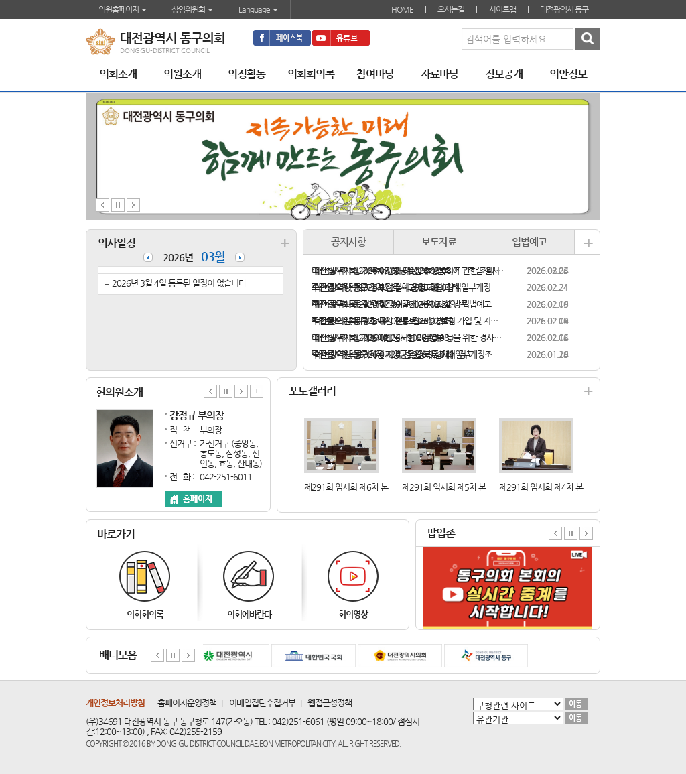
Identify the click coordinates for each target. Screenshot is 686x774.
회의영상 (353, 614)
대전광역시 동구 (564, 9)
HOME (402, 9)
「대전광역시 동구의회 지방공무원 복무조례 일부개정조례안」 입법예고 (408, 354)
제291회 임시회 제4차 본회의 (548, 487)
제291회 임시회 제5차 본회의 (451, 487)
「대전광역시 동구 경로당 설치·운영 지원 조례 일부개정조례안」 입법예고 (408, 287)
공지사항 (348, 241)
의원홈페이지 (122, 9)
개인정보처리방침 (115, 703)
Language (258, 9)
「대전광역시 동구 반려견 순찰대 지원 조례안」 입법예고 (401, 304)
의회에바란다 (249, 614)
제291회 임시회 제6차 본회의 (353, 487)
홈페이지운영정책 (186, 703)
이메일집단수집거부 (262, 703)
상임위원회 (192, 9)
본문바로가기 (0, 0)
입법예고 (529, 241)
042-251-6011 (226, 477)
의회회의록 (145, 614)
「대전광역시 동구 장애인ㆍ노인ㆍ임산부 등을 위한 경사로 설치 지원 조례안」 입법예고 (408, 337)
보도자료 (438, 241)
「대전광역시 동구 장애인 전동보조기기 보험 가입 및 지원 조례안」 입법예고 (408, 321)
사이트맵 (502, 9)
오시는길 (450, 9)
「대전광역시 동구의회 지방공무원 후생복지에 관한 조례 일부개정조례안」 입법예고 (408, 270)
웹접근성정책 (329, 703)
